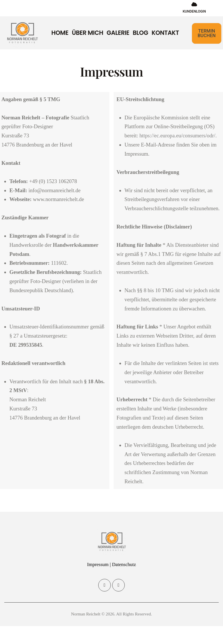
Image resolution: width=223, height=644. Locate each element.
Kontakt (165, 33)
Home (59, 33)
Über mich (87, 33)
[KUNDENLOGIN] (194, 4)
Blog (140, 33)
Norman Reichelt (86, 614)
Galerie (118, 33)
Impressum (98, 564)
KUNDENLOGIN (194, 11)
